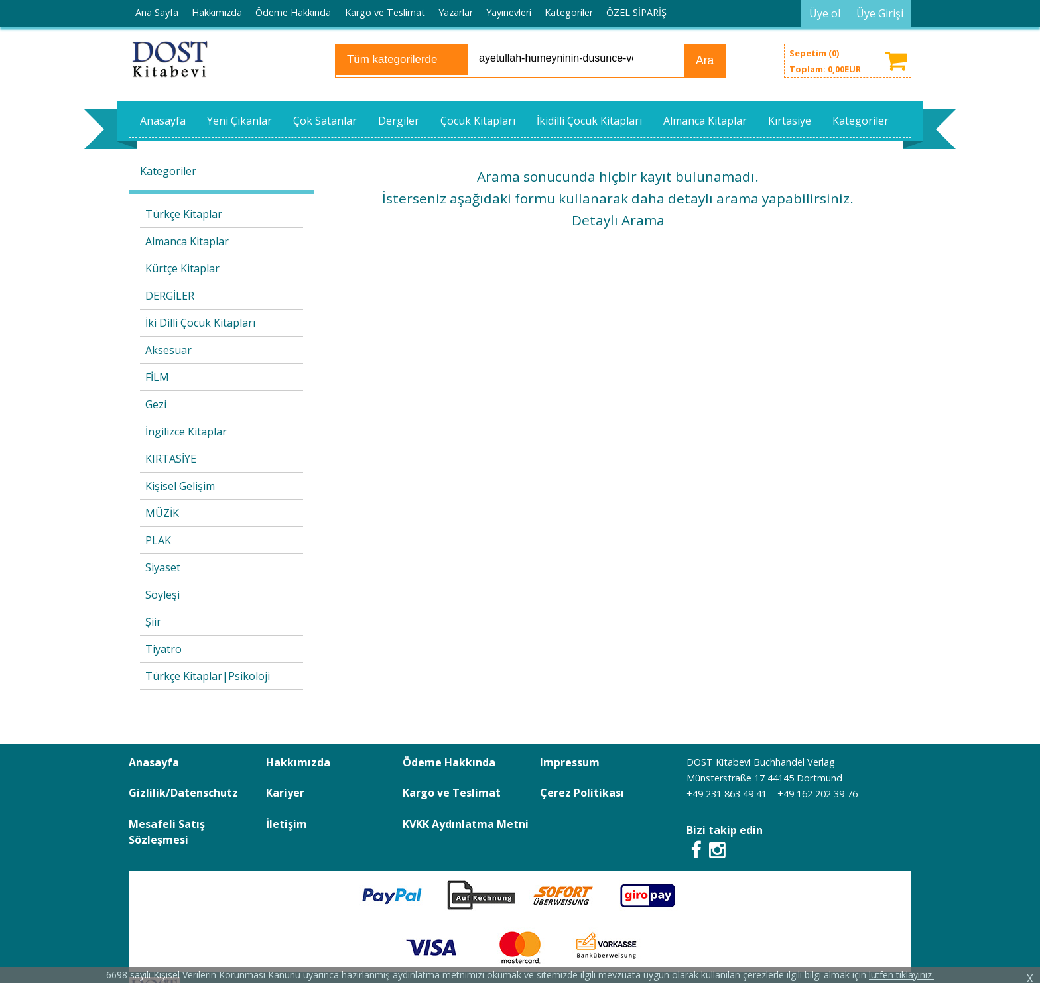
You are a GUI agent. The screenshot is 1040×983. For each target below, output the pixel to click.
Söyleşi (162, 594)
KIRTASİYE (170, 458)
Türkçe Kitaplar (183, 214)
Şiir (153, 621)
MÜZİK (162, 513)
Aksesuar (168, 350)
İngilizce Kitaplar (186, 431)
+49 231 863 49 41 (726, 793)
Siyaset (162, 567)
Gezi (155, 404)
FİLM (157, 377)
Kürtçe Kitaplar (182, 268)
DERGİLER (169, 295)
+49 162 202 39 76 (817, 793)
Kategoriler (168, 171)
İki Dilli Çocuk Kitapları (200, 323)
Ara (705, 60)
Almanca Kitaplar (187, 241)
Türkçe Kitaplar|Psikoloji (207, 676)
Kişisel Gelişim (180, 486)
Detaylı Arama (618, 220)
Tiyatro (163, 649)
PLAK (158, 540)
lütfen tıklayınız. (901, 974)
